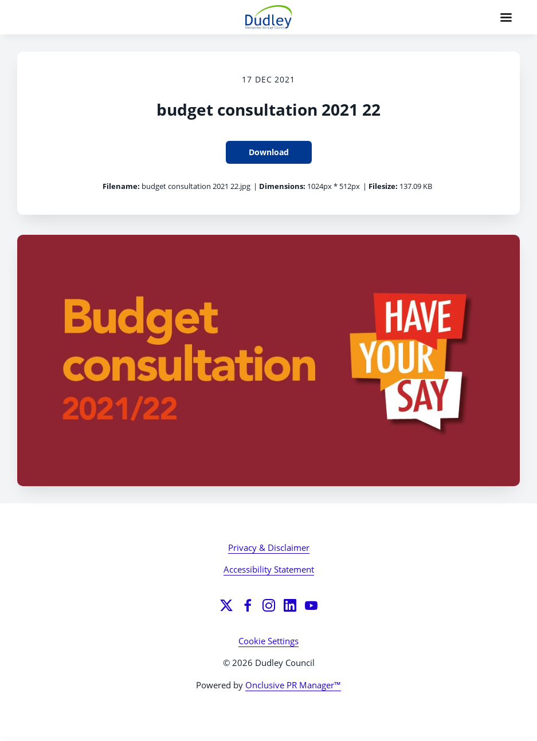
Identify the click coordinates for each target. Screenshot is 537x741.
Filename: (121, 186)
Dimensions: (282, 186)
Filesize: (383, 186)
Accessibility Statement (269, 569)
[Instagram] (268, 605)
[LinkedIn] (290, 605)
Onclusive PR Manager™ (293, 685)
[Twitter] (226, 605)
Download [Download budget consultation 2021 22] (269, 152)
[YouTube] (311, 605)
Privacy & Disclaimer (268, 547)
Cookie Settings (268, 641)
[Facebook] (247, 605)
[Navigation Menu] (506, 17)
